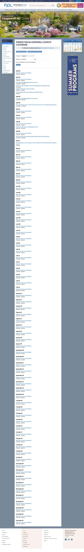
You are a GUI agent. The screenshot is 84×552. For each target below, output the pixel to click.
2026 (65, 40)
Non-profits (25, 534)
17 (78, 48)
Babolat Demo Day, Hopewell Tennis (25, 88)
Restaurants (4, 1)
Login (45, 540)
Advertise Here (47, 536)
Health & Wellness (30, 1)
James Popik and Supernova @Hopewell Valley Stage (29, 92)
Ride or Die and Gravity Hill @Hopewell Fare (27, 127)
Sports (59, 9)
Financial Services (21, 9)
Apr (72, 40)
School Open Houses (21, 51)
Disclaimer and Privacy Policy (50, 538)
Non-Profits (48, 9)
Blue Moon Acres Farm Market (23, 72)
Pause (46, 35)
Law (44, 9)
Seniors (55, 9)
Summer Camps (64, 9)
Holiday (26, 9)
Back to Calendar (7, 43)
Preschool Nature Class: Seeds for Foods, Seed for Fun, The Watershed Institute (36, 104)
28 (70, 51)
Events (46, 1)
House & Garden (40, 9)
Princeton (50, 1)
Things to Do (55, 1)
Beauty (11, 9)
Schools (24, 1)
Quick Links (61, 1)
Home (3, 530)
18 (80, 48)
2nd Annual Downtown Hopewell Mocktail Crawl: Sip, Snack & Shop (32, 136)
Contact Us (46, 532)
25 (80, 49)
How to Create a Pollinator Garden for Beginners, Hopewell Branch (33, 85)
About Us (67, 1)
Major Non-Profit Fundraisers (34, 51)
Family (20, 1)
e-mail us (67, 536)
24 (78, 49)
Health (3, 540)
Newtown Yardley (7, 61)
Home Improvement (32, 9)
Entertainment (16, 1)
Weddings (70, 9)
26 (65, 51)
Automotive (7, 9)
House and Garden (7, 58)
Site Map (46, 534)
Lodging (36, 1)
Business (15, 9)
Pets (52, 9)
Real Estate (41, 1)
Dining (3, 534)
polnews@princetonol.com (47, 48)
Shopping (10, 1)
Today (79, 40)
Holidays (4, 542)
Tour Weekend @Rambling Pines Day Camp (27, 82)
